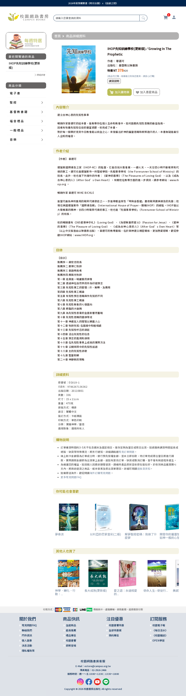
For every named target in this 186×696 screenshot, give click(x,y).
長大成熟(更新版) (95, 590)
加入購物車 (119, 92)
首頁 (57, 35)
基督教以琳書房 (128, 65)
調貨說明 (114, 81)
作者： (111, 61)
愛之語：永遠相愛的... (125, 592)
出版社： (112, 65)
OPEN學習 (158, 640)
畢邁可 (120, 61)
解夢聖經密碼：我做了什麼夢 (141, 536)
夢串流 (59, 534)
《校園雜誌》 (160, 635)
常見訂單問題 (126, 452)
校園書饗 (71, 640)
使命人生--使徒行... (155, 590)
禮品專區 (71, 635)
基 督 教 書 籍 (18, 112)
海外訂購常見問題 (100, 473)
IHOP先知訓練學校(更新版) (24, 65)
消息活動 (27, 645)
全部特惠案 (115, 630)
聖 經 (13, 102)
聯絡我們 (27, 630)
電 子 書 (15, 93)
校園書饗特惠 (116, 625)
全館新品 (71, 625)
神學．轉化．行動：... (65, 592)
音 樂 (13, 139)
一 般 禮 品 (17, 130)
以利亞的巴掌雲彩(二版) (105, 534)
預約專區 (114, 635)
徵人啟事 (27, 640)
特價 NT (112, 70)
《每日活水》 (160, 630)
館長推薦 (71, 630)
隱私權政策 (28, 650)
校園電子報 (158, 625)
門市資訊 (27, 635)
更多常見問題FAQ (71, 477)
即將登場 (71, 645)
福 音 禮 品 (17, 121)
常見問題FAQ (29, 625)
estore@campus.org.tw (97, 666)
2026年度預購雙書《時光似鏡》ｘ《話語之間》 (93, 3)
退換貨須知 (143, 468)
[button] (99, 49)
